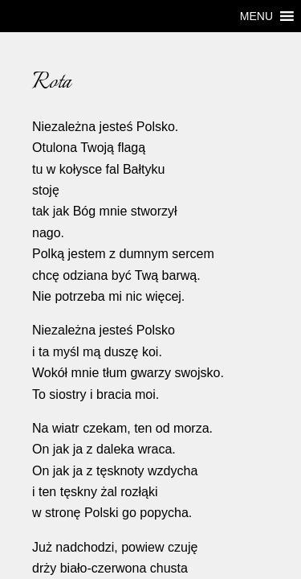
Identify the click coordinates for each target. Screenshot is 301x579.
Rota (23, 74)
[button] (256, 16)
